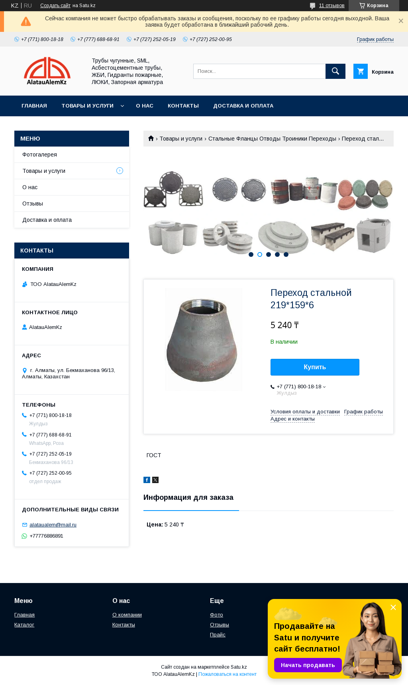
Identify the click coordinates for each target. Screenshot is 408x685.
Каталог (24, 625)
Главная (34, 106)
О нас (144, 106)
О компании (127, 615)
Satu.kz (239, 667)
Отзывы (32, 203)
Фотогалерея (39, 154)
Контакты (183, 106)
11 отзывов (332, 5)
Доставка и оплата (243, 106)
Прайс (218, 635)
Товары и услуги (87, 106)
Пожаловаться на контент (227, 674)
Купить (315, 367)
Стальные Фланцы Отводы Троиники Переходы (272, 138)
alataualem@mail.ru (52, 525)
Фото (216, 615)
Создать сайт (55, 5)
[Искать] (335, 71)
